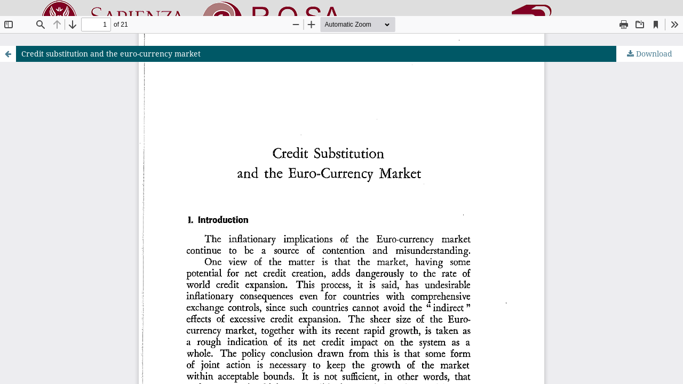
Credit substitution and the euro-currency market (111, 54)
